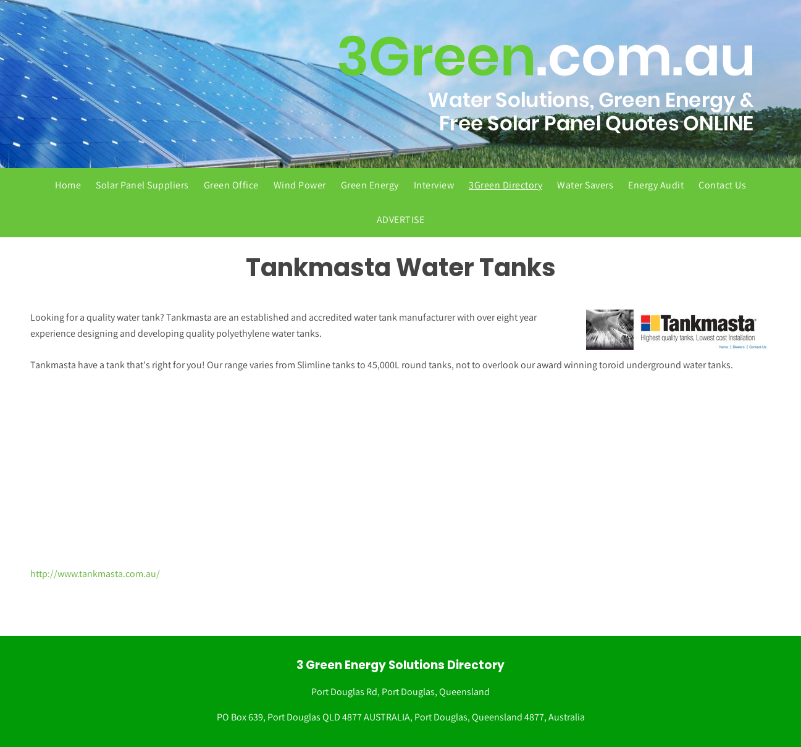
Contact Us (722, 185)
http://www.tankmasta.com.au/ (95, 573)
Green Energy (370, 185)
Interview (434, 185)
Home (68, 185)
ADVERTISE (401, 219)
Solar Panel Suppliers (142, 185)
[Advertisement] (400, 469)
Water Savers (585, 185)
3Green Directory (505, 185)
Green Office (231, 185)
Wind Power (300, 185)
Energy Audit (656, 185)
